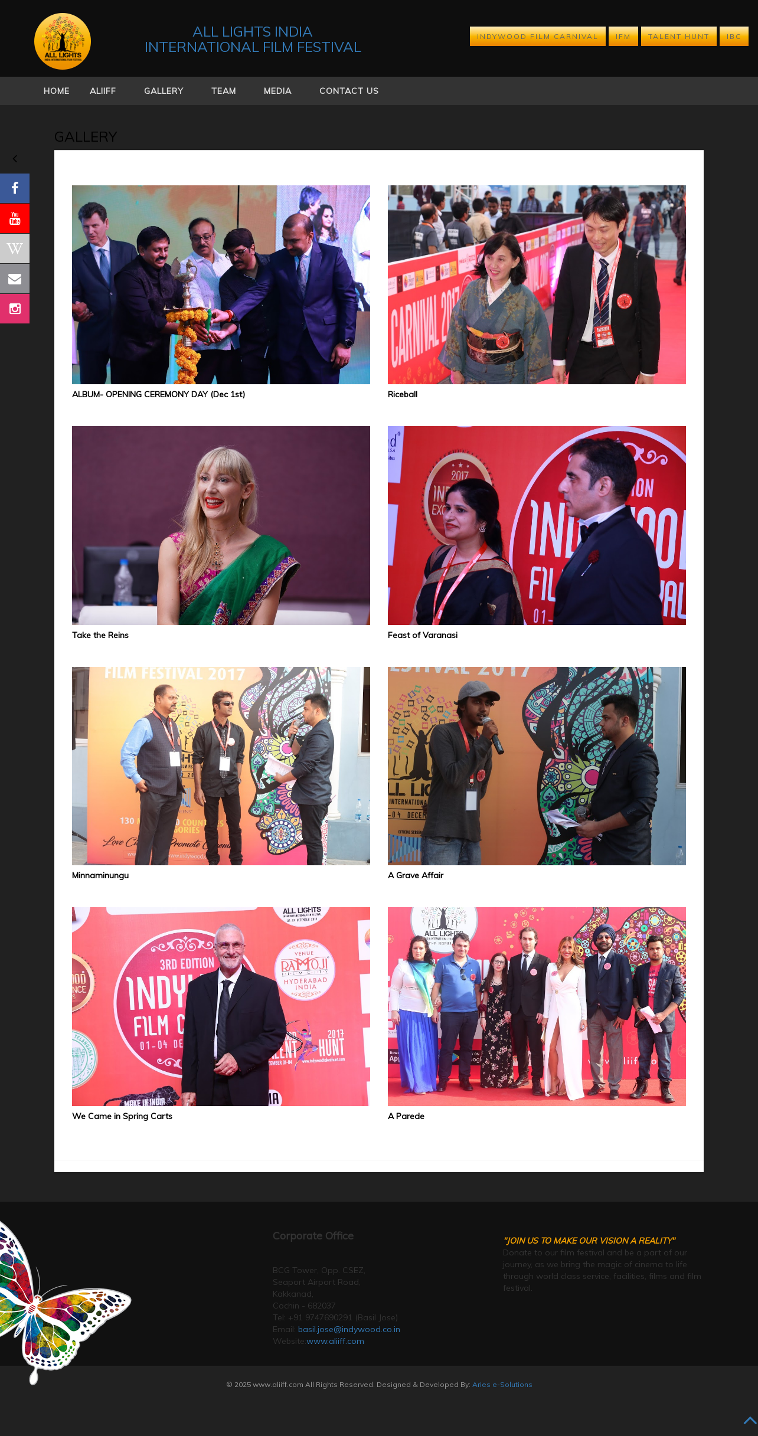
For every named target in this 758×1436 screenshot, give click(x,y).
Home (57, 91)
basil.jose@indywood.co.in (349, 1329)
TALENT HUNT (679, 36)
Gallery (164, 91)
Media (278, 91)
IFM (623, 36)
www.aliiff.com (335, 1341)
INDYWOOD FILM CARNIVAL (538, 36)
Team (223, 91)
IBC (734, 36)
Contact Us (349, 91)
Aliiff (103, 91)
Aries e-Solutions (502, 1384)
